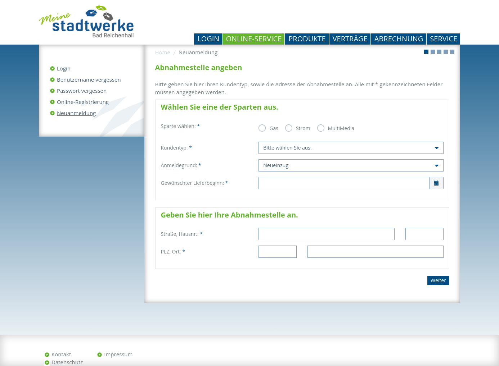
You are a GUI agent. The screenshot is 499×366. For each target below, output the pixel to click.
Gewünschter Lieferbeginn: (194, 182)
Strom (303, 128)
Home (162, 52)
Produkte (306, 39)
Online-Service (254, 39)
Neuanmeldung (76, 112)
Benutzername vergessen (89, 79)
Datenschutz (67, 362)
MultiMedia (341, 128)
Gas (273, 128)
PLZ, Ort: (173, 251)
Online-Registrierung (83, 101)
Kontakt (61, 354)
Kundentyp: (176, 147)
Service (443, 39)
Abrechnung (398, 39)
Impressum (118, 354)
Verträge (350, 39)
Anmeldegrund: (181, 165)
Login (208, 39)
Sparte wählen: (180, 126)
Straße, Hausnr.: (182, 233)
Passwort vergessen (82, 90)
